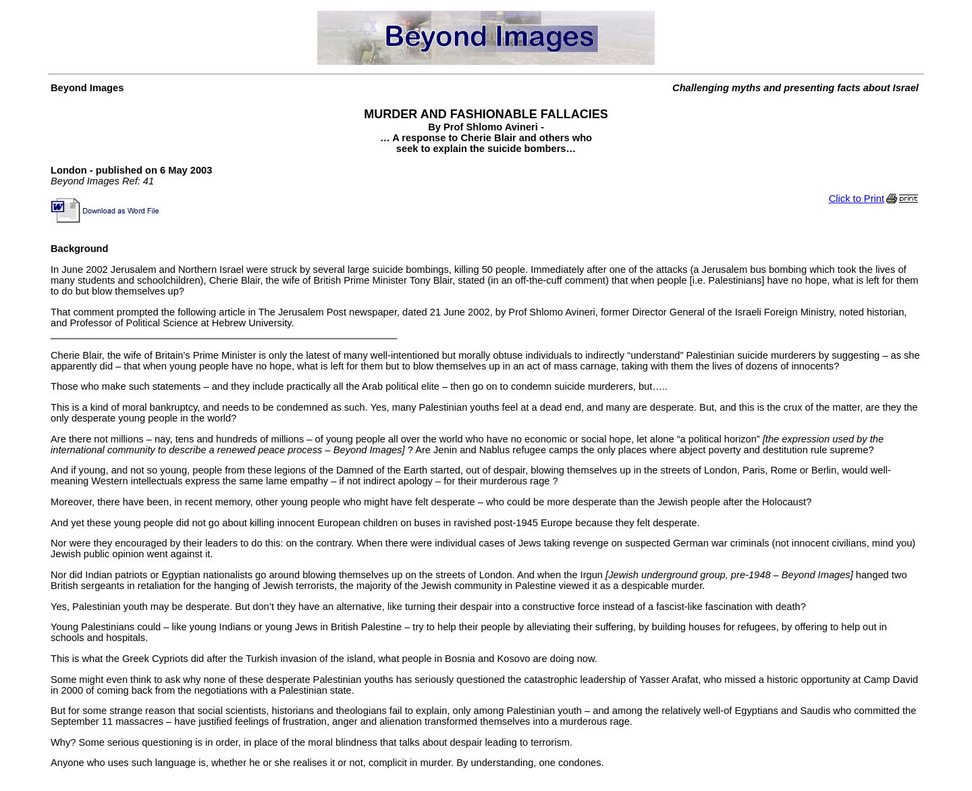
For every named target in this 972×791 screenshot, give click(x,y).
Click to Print (875, 198)
